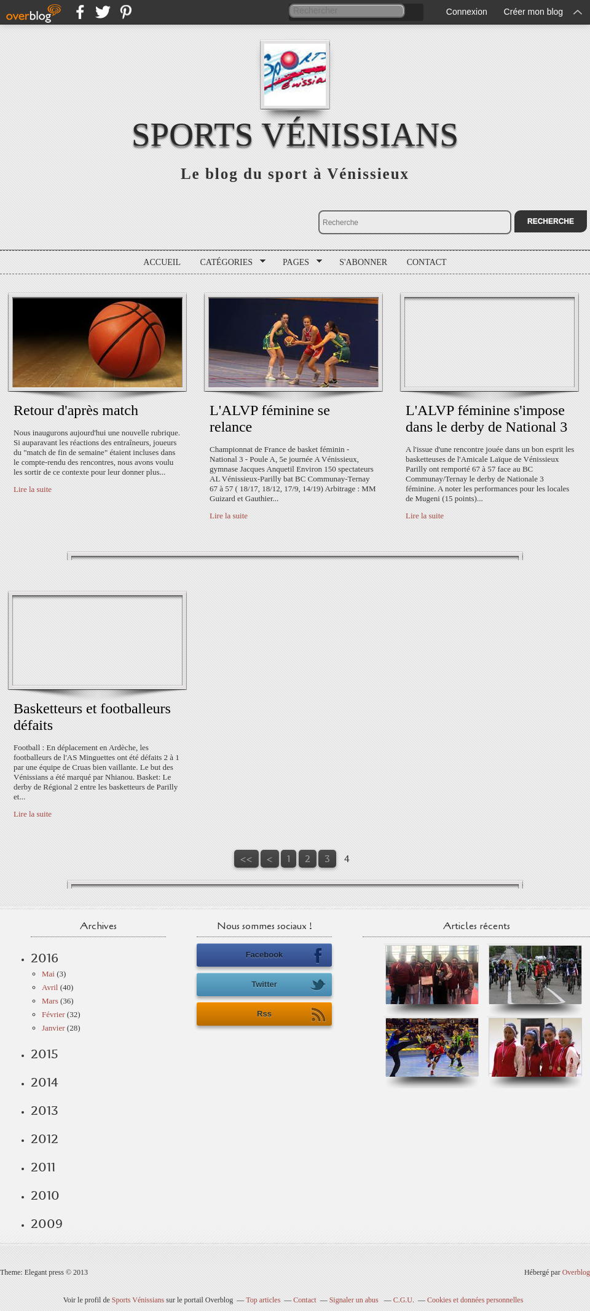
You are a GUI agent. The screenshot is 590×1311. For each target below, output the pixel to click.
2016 (44, 958)
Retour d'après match (76, 410)
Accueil (162, 262)
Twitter (288, 985)
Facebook (286, 956)
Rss (291, 1015)
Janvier (53, 1027)
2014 (44, 1082)
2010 (45, 1195)
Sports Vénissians (295, 134)
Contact (427, 262)
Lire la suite (33, 489)
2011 (43, 1167)
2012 (44, 1138)
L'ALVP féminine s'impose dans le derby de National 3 (486, 418)
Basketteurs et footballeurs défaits (92, 716)
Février (53, 1014)
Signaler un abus (354, 1300)
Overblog (576, 1272)
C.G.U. (403, 1300)
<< (246, 859)
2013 (44, 1110)
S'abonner (363, 262)
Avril (50, 987)
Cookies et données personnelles (475, 1300)
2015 (44, 1054)
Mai (48, 973)
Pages (298, 262)
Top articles (263, 1300)
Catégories (229, 262)
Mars (50, 1000)
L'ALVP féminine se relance (270, 418)
